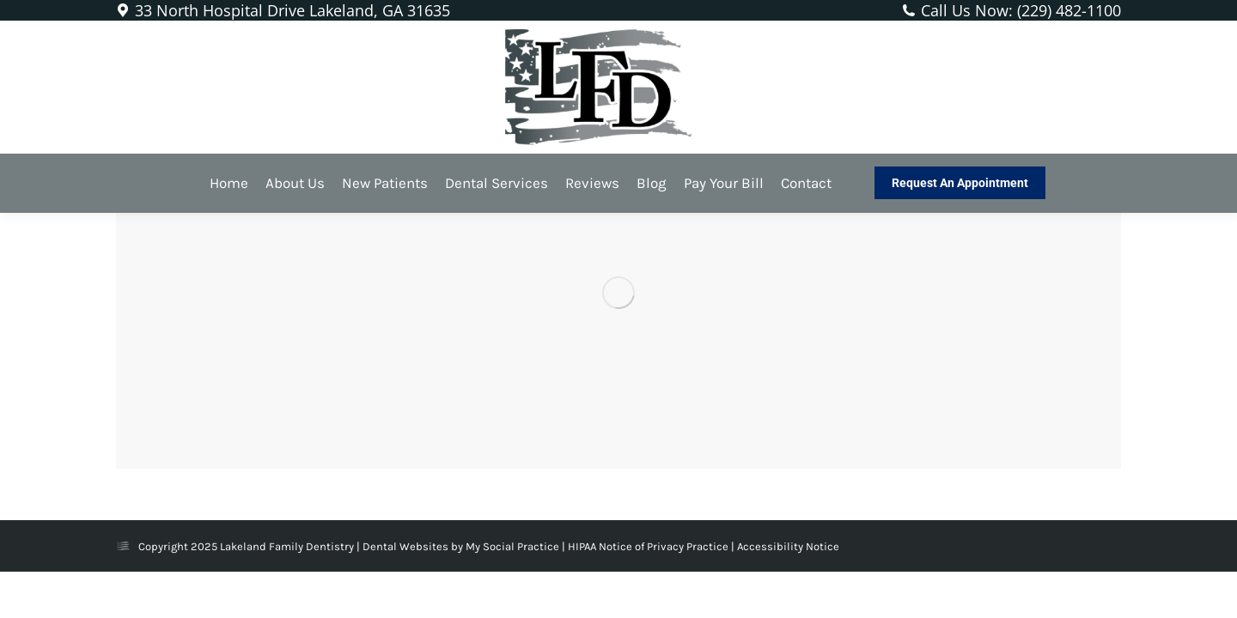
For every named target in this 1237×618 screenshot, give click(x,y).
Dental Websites (405, 546)
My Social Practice (511, 546)
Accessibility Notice (788, 546)
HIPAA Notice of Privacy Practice (649, 546)
